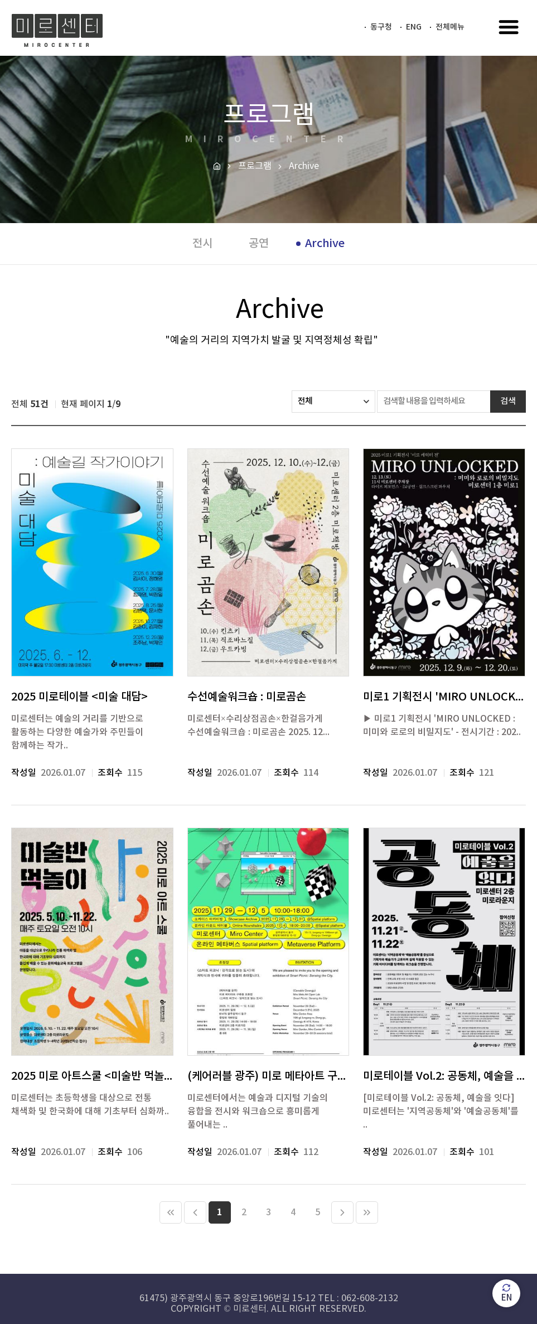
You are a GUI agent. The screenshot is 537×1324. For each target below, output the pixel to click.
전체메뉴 (450, 27)
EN (506, 1293)
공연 (259, 243)
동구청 (381, 27)
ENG (414, 27)
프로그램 (255, 166)
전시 (202, 243)
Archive (325, 243)
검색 (508, 401)
